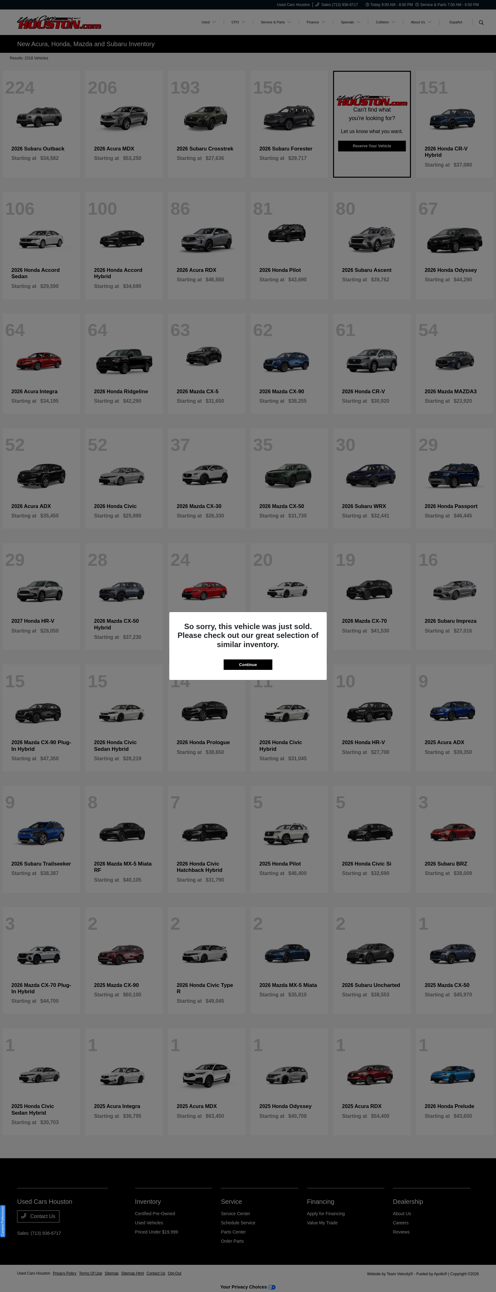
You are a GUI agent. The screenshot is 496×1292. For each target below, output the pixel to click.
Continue (248, 664)
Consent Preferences (2, 1221)
